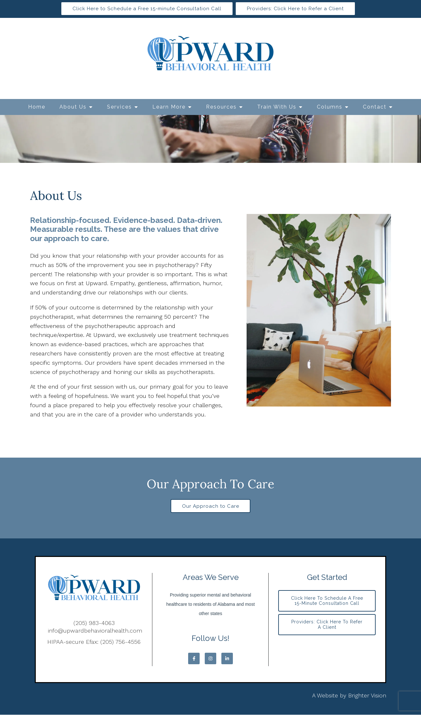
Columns (329, 107)
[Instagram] (210, 659)
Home (36, 107)
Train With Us (276, 107)
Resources (221, 107)
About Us (73, 107)
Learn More (169, 107)
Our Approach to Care (210, 506)
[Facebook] (194, 659)
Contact (375, 107)
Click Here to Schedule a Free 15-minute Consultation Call (147, 8)
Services (119, 107)
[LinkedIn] (227, 659)
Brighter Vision (367, 696)
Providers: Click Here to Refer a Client (295, 8)
